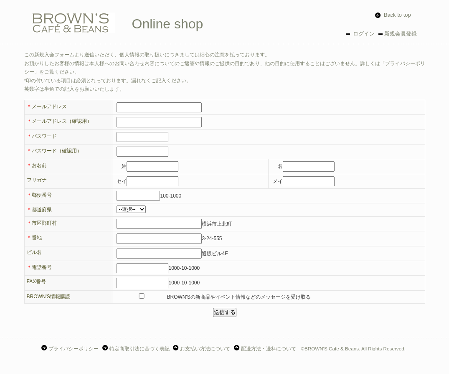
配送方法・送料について (266, 348)
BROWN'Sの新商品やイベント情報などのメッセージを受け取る (213, 297)
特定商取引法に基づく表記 (136, 348)
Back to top (393, 15)
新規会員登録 (400, 33)
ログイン (363, 33)
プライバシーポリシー (70, 348)
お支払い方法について (202, 348)
